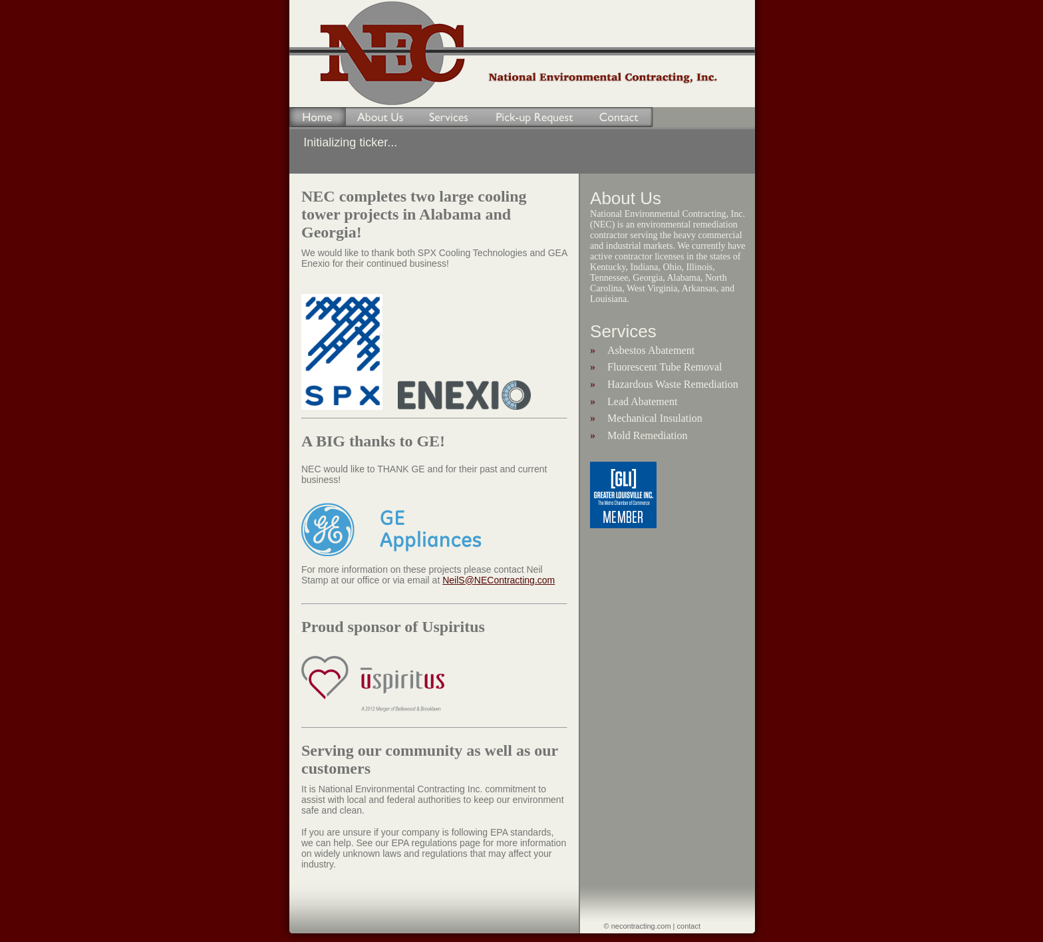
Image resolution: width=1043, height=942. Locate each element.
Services (448, 117)
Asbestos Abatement (650, 350)
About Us (380, 117)
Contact (620, 117)
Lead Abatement (642, 401)
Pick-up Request (534, 117)
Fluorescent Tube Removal (664, 367)
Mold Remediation (647, 435)
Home (310, 117)
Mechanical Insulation (654, 418)
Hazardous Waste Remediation (672, 384)
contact (688, 926)
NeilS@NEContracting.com (498, 580)
